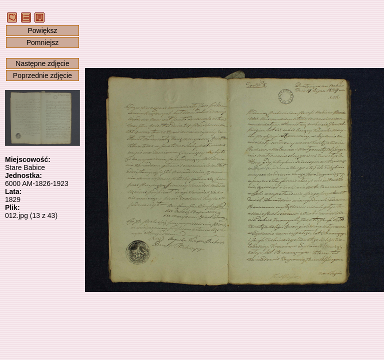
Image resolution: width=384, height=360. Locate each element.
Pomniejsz (42, 42)
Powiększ (42, 30)
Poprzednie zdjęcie (42, 76)
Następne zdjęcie (42, 64)
